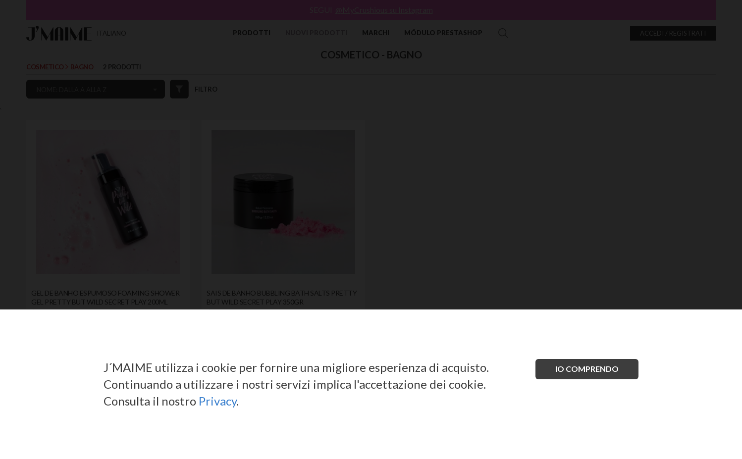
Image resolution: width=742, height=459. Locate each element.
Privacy (217, 401)
